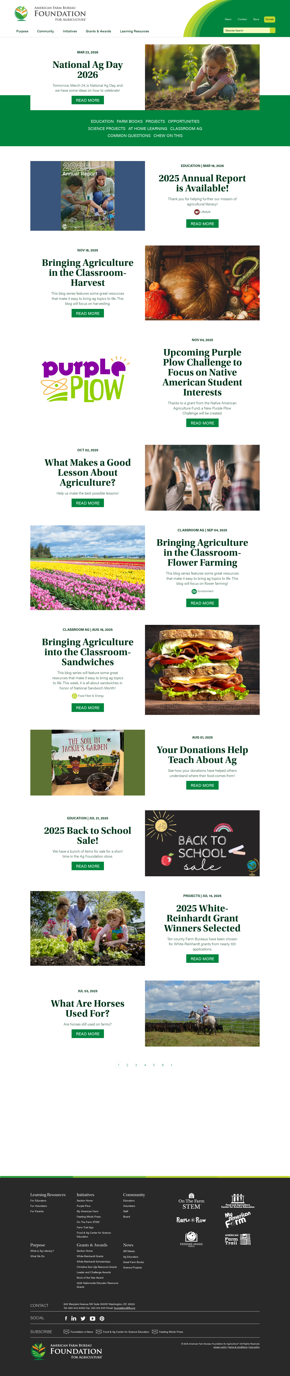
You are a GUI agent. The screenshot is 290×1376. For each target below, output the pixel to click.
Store (256, 19)
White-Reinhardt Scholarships (93, 1261)
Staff (125, 1211)
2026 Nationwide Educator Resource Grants (97, 1285)
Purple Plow (84, 1206)
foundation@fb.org (124, 1308)
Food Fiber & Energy (88, 696)
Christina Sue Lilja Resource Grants (97, 1267)
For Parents (37, 1211)
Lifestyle (202, 212)
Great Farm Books (133, 1262)
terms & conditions (238, 1347)
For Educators (38, 1200)
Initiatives (70, 31)
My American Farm (87, 1211)
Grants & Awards (98, 31)
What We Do (37, 1256)
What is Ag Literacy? (42, 1251)
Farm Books (130, 121)
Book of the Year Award (90, 1277)
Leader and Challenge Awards (94, 1272)
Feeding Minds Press (89, 1216)
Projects (155, 121)
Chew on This (168, 135)
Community (45, 31)
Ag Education (130, 1256)
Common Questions (129, 135)
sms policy (254, 1347)
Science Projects (106, 128)
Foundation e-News (78, 1332)
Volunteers (129, 1206)
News (228, 19)
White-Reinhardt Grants (90, 1256)
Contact (242, 19)
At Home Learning (147, 128)
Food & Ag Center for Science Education (94, 1234)
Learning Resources (134, 31)
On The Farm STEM (88, 1222)
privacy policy (220, 1347)
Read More (88, 100)
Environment (202, 591)
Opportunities (183, 121)
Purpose (22, 31)
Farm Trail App (85, 1227)
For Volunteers (38, 1206)
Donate (270, 19)
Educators (129, 1200)
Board (126, 1216)
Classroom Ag (186, 128)
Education (102, 121)
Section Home (85, 1200)
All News (129, 1251)
